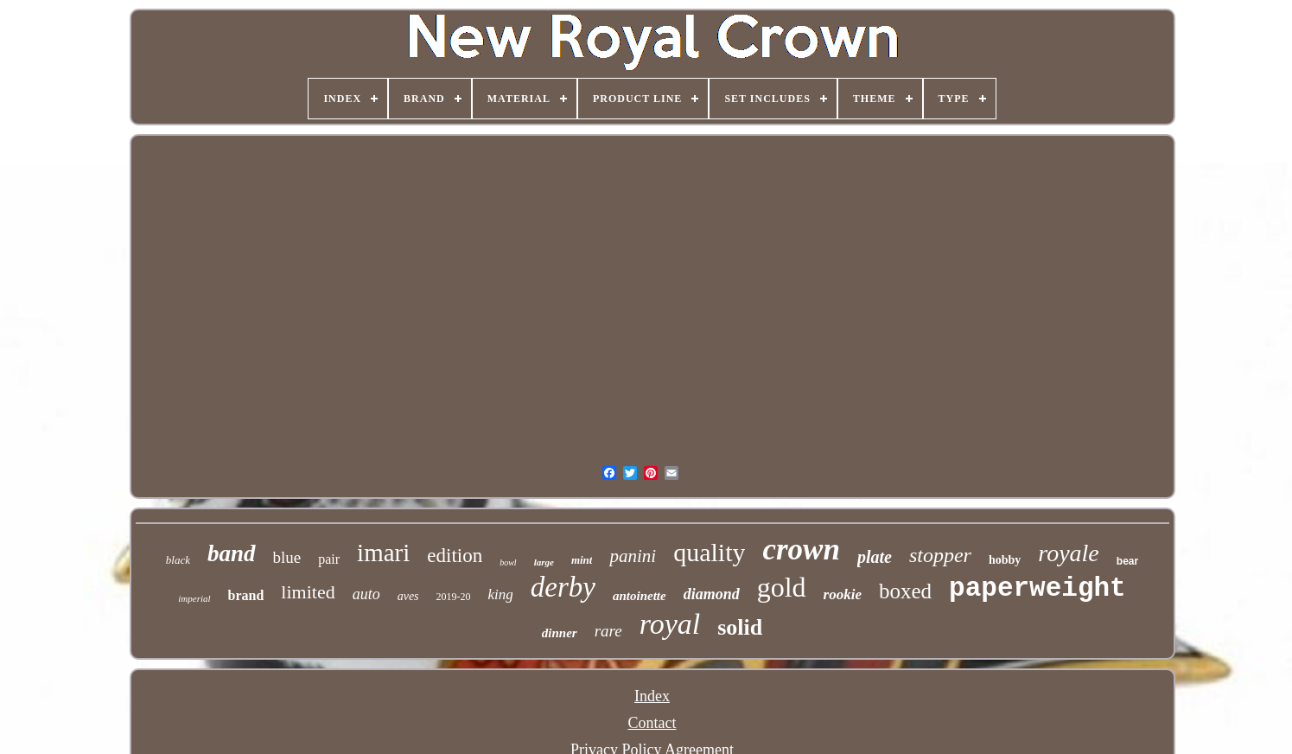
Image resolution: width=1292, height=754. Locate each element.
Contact (652, 723)
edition (454, 555)
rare (608, 631)
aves (408, 596)
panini (632, 556)
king (500, 594)
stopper (940, 555)
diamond (712, 594)
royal (670, 624)
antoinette (639, 596)
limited (307, 592)
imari (383, 552)
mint (582, 559)
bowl (508, 562)
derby (563, 587)
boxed (905, 591)
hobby (1005, 559)
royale (1068, 553)
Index (652, 696)
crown (800, 549)
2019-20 (453, 597)
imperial (194, 598)
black (178, 559)
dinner (559, 633)
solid (739, 627)
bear (1127, 561)
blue (287, 557)
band (231, 553)
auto (366, 594)
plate (874, 556)
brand (246, 595)
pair (329, 559)
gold (781, 587)
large (544, 562)
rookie (843, 594)
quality (709, 552)
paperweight (1037, 588)
